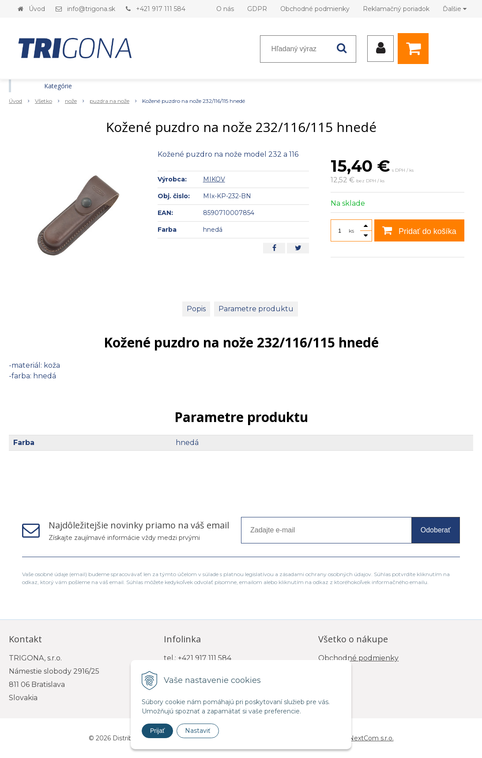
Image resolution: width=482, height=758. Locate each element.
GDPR (257, 9)
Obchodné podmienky (315, 9)
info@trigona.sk (91, 9)
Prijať (157, 730)
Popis (196, 309)
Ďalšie (455, 9)
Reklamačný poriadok (396, 9)
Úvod (37, 9)
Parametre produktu (256, 309)
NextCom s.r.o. (371, 738)
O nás (225, 9)
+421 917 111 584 (160, 9)
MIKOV (214, 179)
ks (351, 230)
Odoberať (436, 530)
